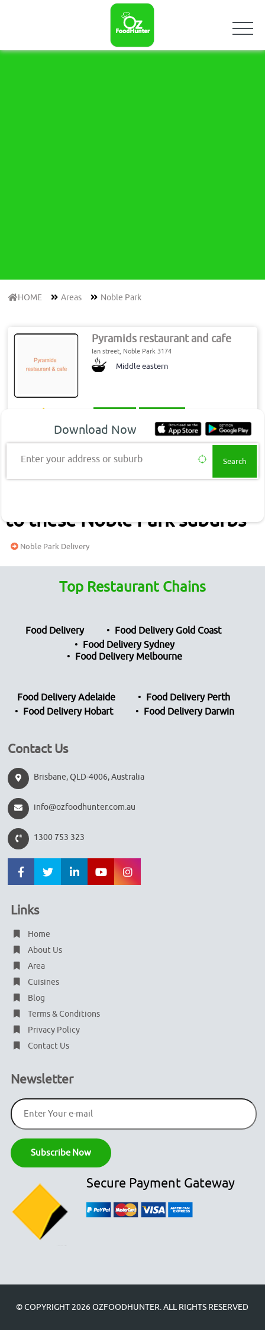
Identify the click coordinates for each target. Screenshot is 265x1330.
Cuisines (35, 982)
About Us (36, 950)
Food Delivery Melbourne (128, 657)
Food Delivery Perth (188, 697)
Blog (28, 998)
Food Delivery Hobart (68, 712)
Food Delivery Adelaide (66, 697)
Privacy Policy (45, 1030)
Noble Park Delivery (48, 546)
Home (30, 934)
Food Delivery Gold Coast (168, 631)
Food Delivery (54, 631)
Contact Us (40, 1046)
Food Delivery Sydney (128, 645)
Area (28, 966)
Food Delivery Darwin (189, 712)
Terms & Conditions (55, 1014)
